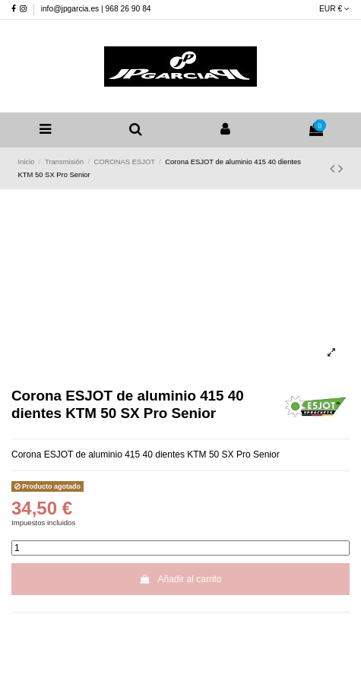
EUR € (334, 9)
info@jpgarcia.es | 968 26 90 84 (96, 9)
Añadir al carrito (180, 579)
